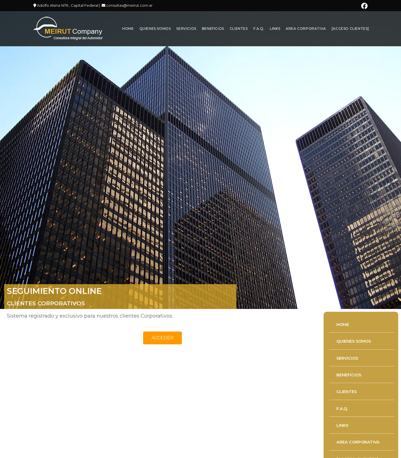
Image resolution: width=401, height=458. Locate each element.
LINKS (342, 425)
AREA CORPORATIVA (358, 442)
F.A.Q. (342, 408)
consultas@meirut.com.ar (129, 5)
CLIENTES (346, 391)
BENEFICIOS (348, 374)
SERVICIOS (347, 357)
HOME (342, 324)
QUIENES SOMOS (353, 341)
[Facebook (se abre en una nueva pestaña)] (364, 6)
